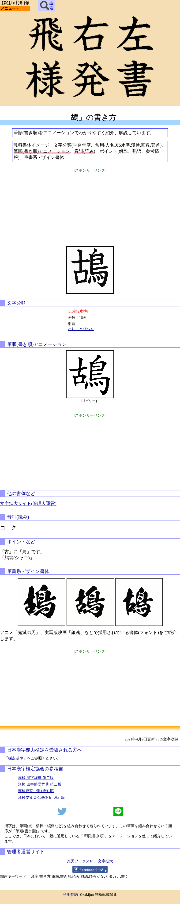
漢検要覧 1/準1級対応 (36, 791)
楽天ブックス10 (80, 861)
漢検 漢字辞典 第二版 (36, 778)
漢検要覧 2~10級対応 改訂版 (41, 797)
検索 (46, 5)
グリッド (91, 401)
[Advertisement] (90, 206)
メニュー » (10, 8)
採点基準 (15, 758)
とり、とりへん (81, 329)
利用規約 (70, 894)
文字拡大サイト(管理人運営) (28, 503)
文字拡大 (105, 861)
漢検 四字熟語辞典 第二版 (39, 784)
